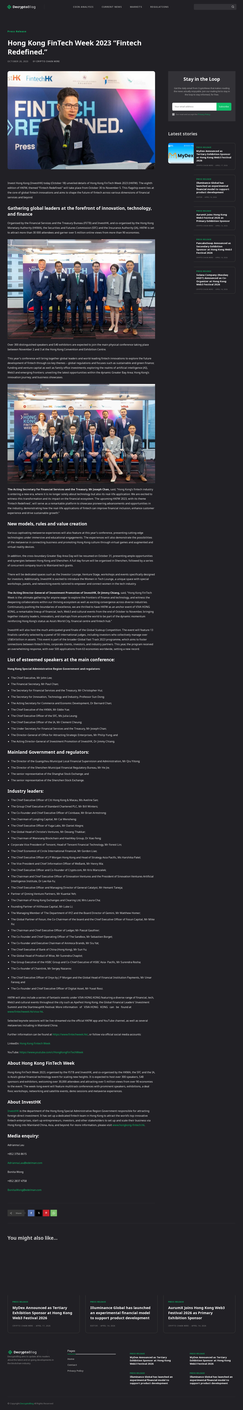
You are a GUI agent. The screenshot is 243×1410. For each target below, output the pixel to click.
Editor (199, 197)
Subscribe (224, 106)
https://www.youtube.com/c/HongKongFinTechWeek (51, 1052)
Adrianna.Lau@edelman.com (25, 1163)
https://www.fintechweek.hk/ (70, 1034)
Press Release (17, 31)
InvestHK (13, 1111)
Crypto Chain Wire (48, 61)
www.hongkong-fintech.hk (128, 1125)
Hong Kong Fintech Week (35, 1043)
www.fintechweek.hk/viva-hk (25, 1011)
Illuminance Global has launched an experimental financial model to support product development (212, 187)
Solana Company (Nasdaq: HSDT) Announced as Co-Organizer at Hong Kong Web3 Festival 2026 (212, 279)
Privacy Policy (204, 114)
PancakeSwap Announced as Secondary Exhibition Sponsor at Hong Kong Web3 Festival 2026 (214, 247)
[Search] (232, 7)
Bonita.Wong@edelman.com (24, 1190)
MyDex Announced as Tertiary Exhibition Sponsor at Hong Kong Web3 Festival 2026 (213, 155)
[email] (194, 107)
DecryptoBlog (27, 1403)
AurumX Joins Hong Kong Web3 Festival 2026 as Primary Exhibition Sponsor (213, 218)
